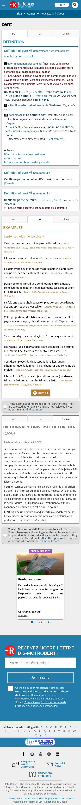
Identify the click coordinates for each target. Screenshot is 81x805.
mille (52, 95)
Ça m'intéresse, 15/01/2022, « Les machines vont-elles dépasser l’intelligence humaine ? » (39, 247)
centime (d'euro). (51, 200)
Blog (19, 13)
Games (31, 13)
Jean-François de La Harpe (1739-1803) (25, 340)
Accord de (13, 158)
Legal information (54, 798)
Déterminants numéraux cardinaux (24, 154)
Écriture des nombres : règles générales (27, 162)
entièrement (56, 139)
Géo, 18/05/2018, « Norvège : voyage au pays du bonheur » (44, 369)
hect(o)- (39, 92)
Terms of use (36, 801)
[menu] (4, 5)
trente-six (42, 95)
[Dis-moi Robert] (40, 742)
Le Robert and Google (55, 801)
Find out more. (34, 409)
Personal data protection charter (26, 798)
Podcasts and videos (52, 13)
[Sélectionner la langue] (62, 5)
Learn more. (50, 793)
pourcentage (30, 131)
